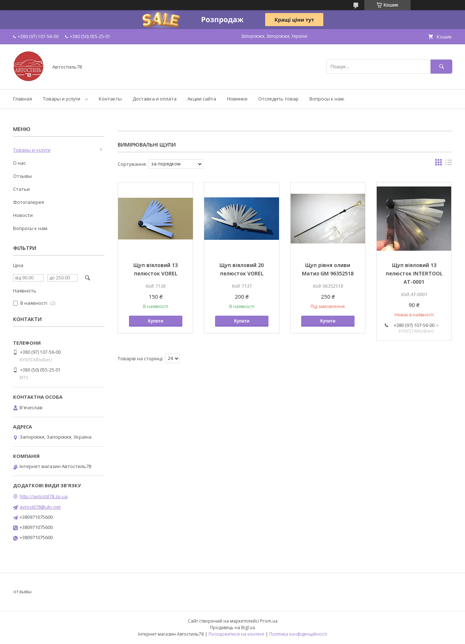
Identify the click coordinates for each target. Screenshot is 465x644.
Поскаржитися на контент (236, 634)
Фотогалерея (28, 202)
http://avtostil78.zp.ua (44, 496)
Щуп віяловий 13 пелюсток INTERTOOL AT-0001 (414, 273)
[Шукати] (441, 67)
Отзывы (22, 176)
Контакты (110, 98)
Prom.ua (269, 621)
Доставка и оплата (155, 98)
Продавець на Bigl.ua (232, 627)
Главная (22, 98)
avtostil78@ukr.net (40, 507)
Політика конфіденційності (298, 634)
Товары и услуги (61, 98)
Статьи (21, 189)
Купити (155, 321)
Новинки (237, 98)
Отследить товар (278, 98)
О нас (19, 163)
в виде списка (448, 164)
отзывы (22, 591)
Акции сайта (201, 98)
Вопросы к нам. (327, 98)
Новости (23, 215)
